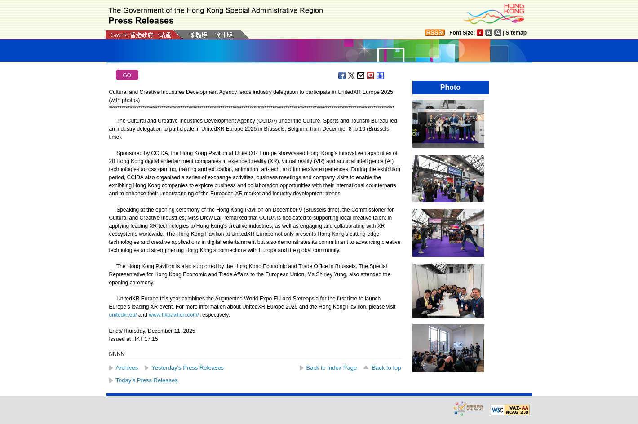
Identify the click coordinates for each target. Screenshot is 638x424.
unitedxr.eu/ (123, 315)
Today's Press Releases (147, 380)
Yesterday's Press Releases (187, 367)
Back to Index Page (331, 367)
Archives (127, 367)
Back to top (386, 367)
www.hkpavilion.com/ (174, 315)
